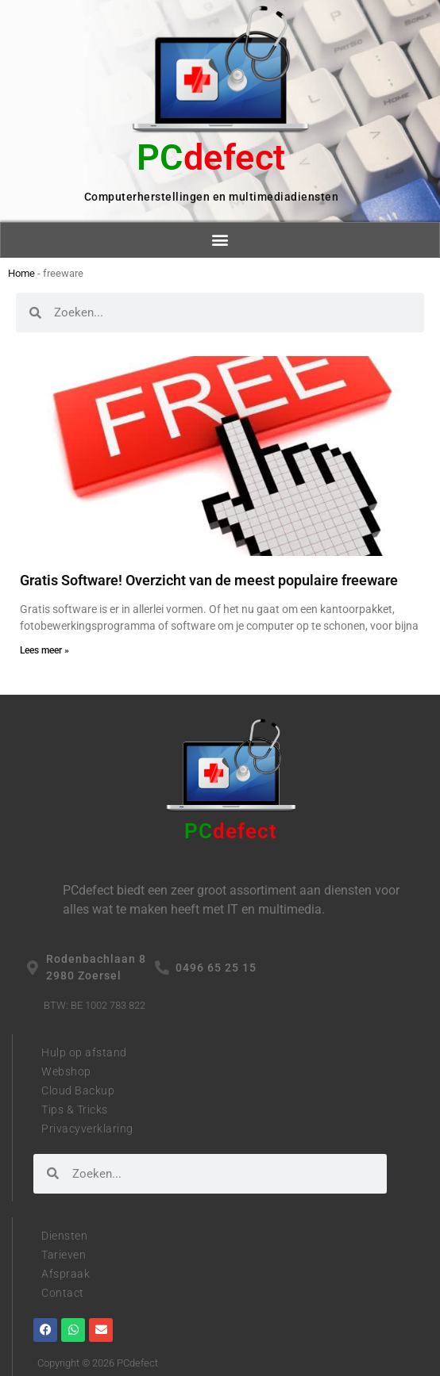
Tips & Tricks (74, 1109)
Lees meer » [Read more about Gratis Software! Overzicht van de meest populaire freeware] (44, 650)
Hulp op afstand (84, 1052)
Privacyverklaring (87, 1128)
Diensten (64, 1235)
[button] (220, 240)
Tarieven (63, 1254)
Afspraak (65, 1273)
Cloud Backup (77, 1090)
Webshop (66, 1071)
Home (21, 273)
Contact (62, 1292)
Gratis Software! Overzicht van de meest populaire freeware (209, 580)
